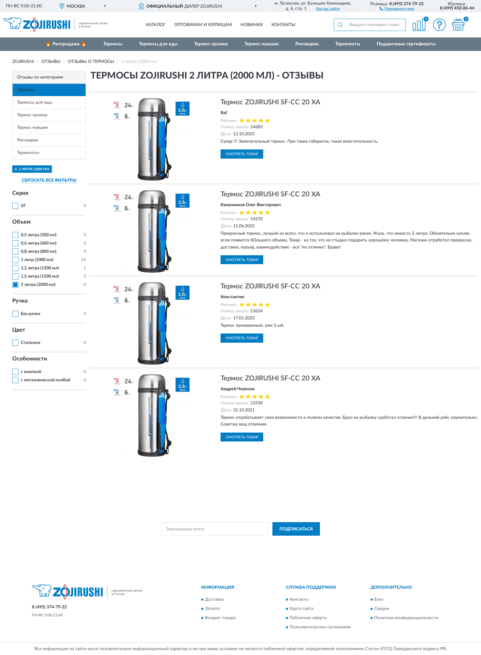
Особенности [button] (29, 359)
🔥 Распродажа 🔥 (66, 44)
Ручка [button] (20, 301)
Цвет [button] (18, 330)
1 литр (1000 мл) (37, 260)
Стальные (30, 343)
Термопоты (347, 44)
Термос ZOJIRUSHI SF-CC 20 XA (270, 102)
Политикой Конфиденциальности (240, 543)
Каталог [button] (156, 25)
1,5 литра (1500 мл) (40, 276)
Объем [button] (21, 222)
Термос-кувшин (261, 44)
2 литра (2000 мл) (38, 285)
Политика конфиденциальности (406, 618)
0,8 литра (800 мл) (38, 251)
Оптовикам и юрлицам (203, 25)
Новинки (251, 25)
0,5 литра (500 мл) (38, 235)
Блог (379, 599)
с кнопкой (31, 372)
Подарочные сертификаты (406, 44)
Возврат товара (220, 618)
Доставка (214, 599)
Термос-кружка (211, 44)
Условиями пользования (294, 543)
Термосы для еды (158, 44)
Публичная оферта (308, 618)
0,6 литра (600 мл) (38, 243)
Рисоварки (307, 44)
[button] (396, 8)
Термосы (112, 44)
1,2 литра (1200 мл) (40, 268)
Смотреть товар (241, 154)
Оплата (212, 609)
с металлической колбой (45, 380)
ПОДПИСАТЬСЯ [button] (296, 529)
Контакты (283, 25)
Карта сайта (302, 609)
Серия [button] (20, 193)
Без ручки (30, 314)
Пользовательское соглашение (320, 627)
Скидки (381, 609)
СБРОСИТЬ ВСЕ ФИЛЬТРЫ (49, 180)
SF (23, 206)
